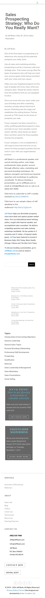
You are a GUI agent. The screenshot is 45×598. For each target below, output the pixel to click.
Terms (21, 590)
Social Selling (10, 379)
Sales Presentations (12, 375)
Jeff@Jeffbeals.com (17, 540)
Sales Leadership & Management (18, 368)
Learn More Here (18, 457)
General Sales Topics (13, 345)
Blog (6, 505)
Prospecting (9, 356)
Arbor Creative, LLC (28, 593)
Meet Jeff (8, 502)
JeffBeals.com (10, 251)
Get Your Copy (19, 417)
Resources (9, 518)
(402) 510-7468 (16, 535)
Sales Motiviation (11, 371)
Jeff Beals (11, 35)
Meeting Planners (12, 521)
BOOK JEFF (12, 572)
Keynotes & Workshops (14, 484)
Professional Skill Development (17, 352)
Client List (9, 512)
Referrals (8, 364)
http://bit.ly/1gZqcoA (23, 207)
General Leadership (12, 341)
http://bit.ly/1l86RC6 (19, 196)
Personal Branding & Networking (17, 348)
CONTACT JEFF (14, 565)
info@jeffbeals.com (12, 254)
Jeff (11, 237)
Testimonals (9, 515)
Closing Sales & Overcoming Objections (20, 337)
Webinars (8, 488)
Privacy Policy (12, 590)
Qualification (9, 360)
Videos (7, 508)
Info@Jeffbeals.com (17, 544)
